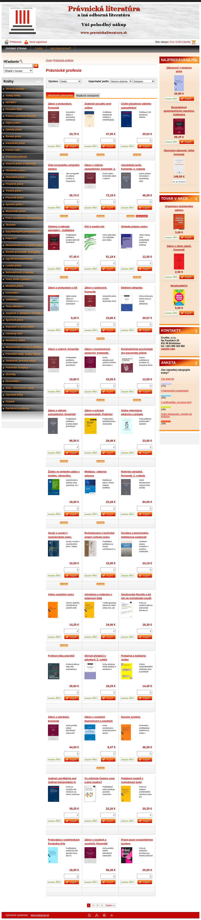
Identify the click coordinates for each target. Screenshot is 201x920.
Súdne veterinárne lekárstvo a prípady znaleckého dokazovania (135, 414)
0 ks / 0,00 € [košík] (180, 42)
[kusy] (71, 140)
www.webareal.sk (40, 915)
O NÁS (38, 48)
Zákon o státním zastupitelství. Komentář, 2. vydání (100, 169)
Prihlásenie (15, 42)
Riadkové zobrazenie (87, 95)
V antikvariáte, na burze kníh (176, 402)
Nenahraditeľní (179, 285)
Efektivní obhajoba (131, 287)
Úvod (49, 60)
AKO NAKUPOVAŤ (61, 48)
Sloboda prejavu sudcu (134, 226)
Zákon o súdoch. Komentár (63, 349)
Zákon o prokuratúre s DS (62, 287)
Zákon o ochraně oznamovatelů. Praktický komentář (98, 414)
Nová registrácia (38, 42)
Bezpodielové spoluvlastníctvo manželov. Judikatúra (178, 111)
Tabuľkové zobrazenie (60, 95)
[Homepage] (16, 49)
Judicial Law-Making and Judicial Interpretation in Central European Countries (64, 782)
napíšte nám (168, 349)
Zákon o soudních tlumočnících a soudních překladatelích (99, 721)
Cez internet (167, 379)
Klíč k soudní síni (94, 226)
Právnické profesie (63, 60)
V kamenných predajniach (175, 391)
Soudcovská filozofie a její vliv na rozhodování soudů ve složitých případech (136, 598)
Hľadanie (11, 62)
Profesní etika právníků (61, 655)
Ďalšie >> (110, 905)
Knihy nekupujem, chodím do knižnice (176, 415)
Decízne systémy (130, 717)
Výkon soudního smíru (61, 594)
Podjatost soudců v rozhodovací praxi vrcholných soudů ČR (133, 782)
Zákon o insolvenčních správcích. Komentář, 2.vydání (97, 353)
